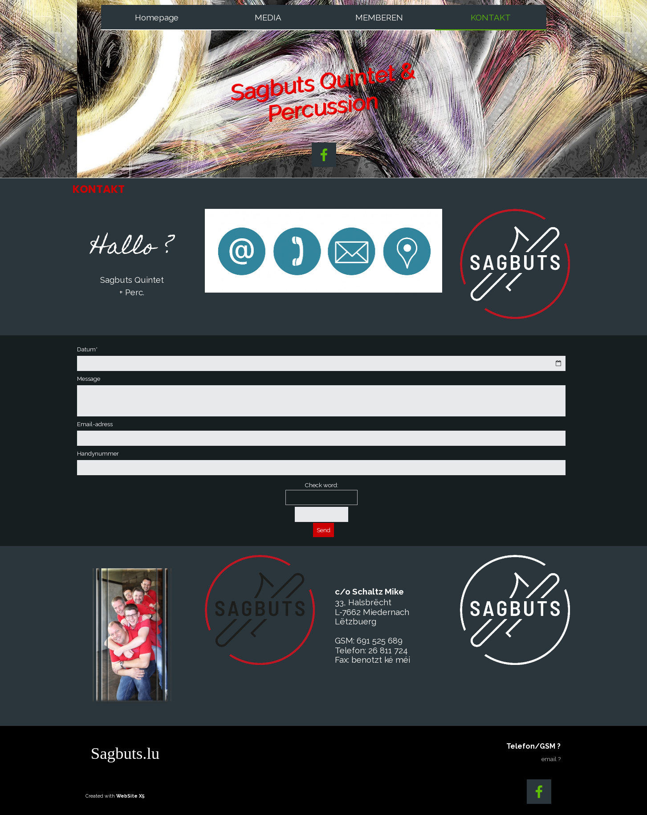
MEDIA (268, 17)
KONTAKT (491, 17)
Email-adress (95, 424)
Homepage (157, 17)
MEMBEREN (379, 17)
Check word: (321, 485)
